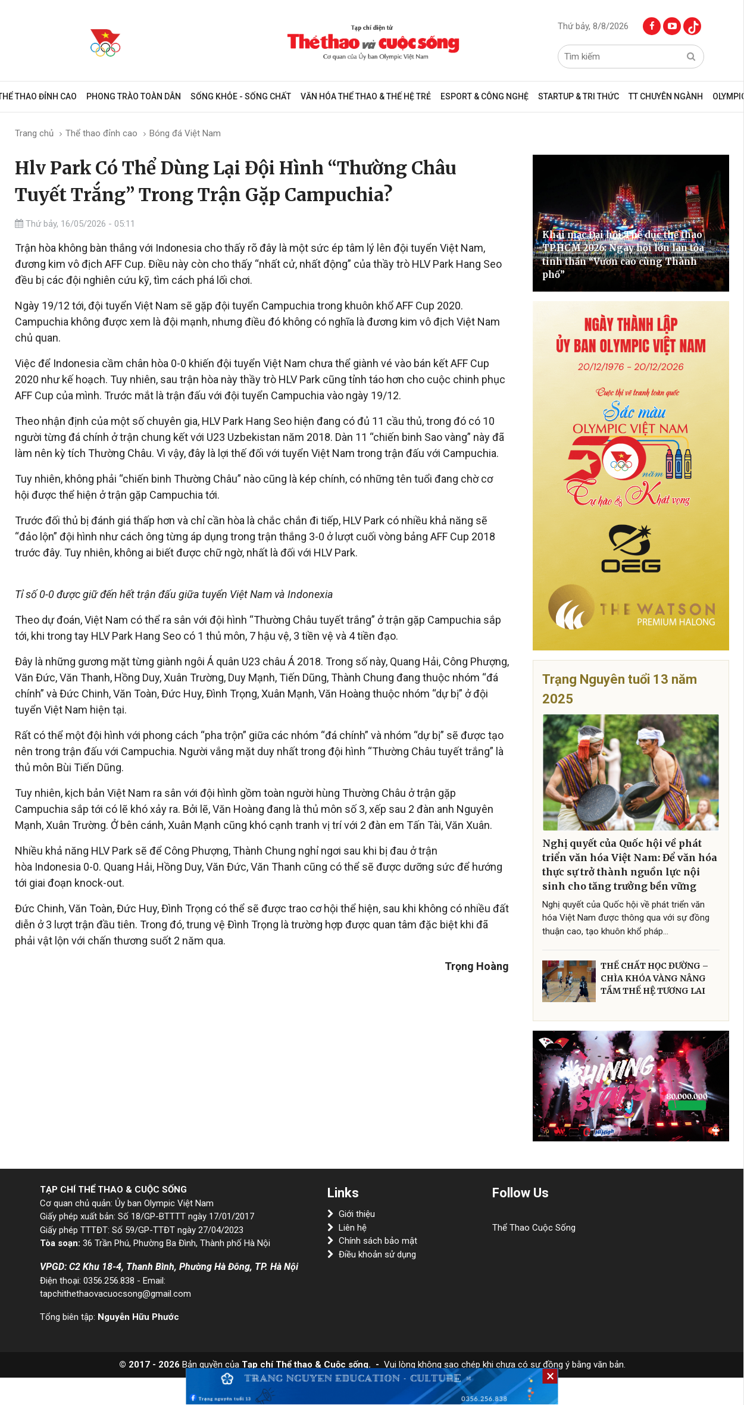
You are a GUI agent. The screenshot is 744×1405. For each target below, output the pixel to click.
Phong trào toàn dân (133, 96)
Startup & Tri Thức (578, 96)
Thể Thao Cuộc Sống (534, 1227)
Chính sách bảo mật (372, 1240)
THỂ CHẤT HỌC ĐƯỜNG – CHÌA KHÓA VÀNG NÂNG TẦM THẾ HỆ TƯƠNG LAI (654, 978)
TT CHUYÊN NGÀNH (666, 96)
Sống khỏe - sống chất (240, 96)
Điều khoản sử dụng (371, 1254)
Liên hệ (347, 1227)
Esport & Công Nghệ (484, 96)
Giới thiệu (351, 1214)
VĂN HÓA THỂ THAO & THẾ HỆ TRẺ (366, 96)
